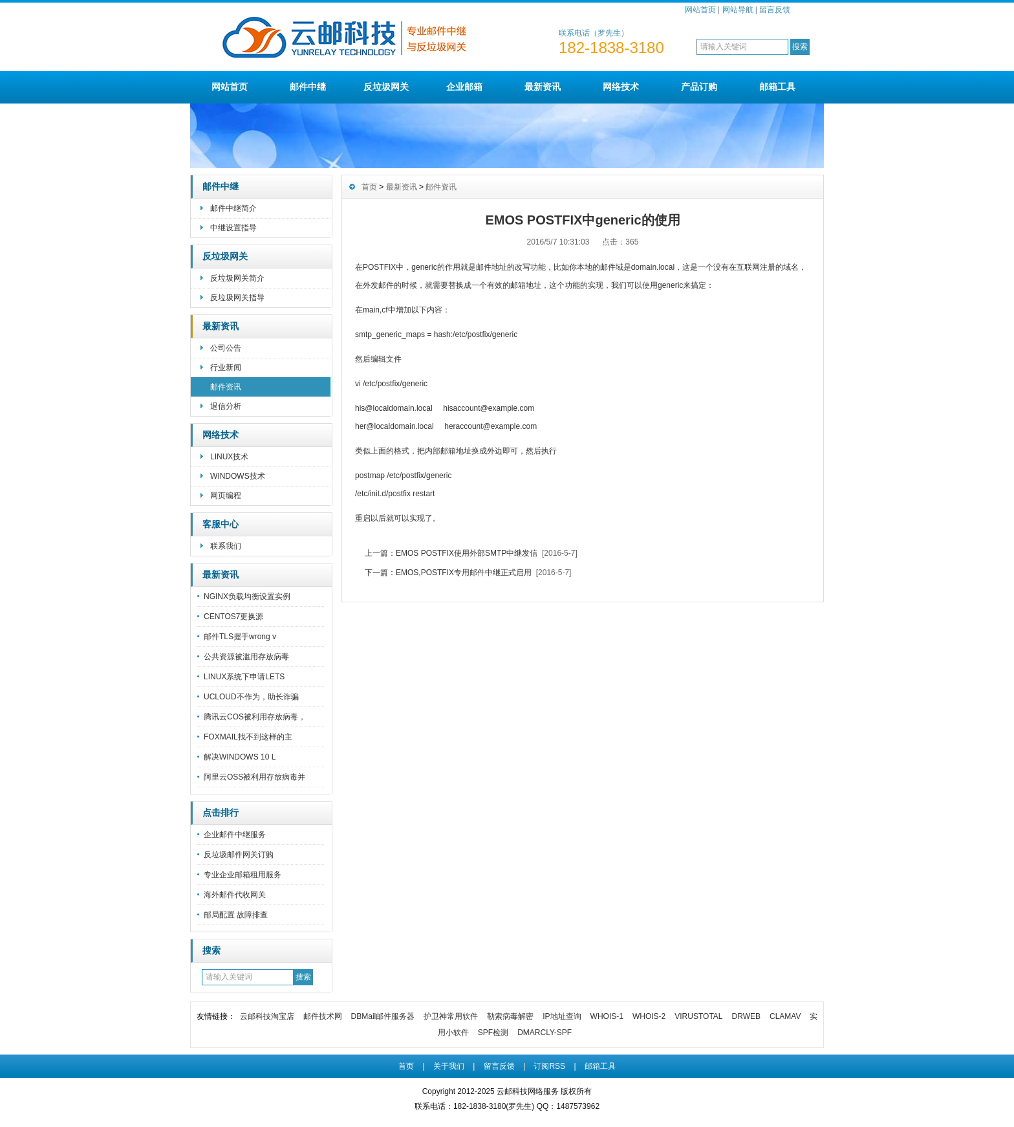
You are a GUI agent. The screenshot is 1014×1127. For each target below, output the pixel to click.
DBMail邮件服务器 (383, 1016)
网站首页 (700, 9)
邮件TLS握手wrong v (240, 636)
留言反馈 (774, 9)
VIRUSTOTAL (698, 1016)
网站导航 (737, 9)
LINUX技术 (229, 456)
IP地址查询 (562, 1016)
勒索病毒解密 (510, 1016)
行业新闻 (225, 367)
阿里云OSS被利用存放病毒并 (254, 777)
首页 (369, 186)
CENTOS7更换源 (233, 616)
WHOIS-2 (648, 1016)
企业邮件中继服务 (235, 834)
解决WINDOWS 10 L (239, 756)
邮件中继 (308, 87)
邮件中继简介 (233, 208)
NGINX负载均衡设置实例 (247, 596)
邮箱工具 (777, 87)
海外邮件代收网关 (235, 894)
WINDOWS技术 (237, 476)
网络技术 (621, 87)
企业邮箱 (464, 87)
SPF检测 (493, 1032)
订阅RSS (549, 1066)
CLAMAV (785, 1016)
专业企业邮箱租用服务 (242, 874)
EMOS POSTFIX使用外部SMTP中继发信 (466, 553)
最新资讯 (542, 87)
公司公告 (225, 348)
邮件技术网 (322, 1016)
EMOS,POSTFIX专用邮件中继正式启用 (464, 572)
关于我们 (448, 1066)
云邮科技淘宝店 (267, 1016)
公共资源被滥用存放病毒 (246, 656)
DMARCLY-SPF (544, 1032)
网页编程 (225, 495)
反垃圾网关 (386, 87)
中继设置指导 (233, 227)
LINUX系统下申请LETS (244, 676)
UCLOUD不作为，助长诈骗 (251, 696)
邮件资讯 (225, 386)
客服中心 (220, 524)
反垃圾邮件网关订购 (239, 854)
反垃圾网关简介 (237, 278)
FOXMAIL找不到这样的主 (248, 736)
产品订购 (699, 87)
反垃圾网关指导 (237, 297)
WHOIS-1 (606, 1016)
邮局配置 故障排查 (236, 914)
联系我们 (225, 546)
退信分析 (225, 406)
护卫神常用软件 (451, 1016)
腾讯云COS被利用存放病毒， (255, 716)
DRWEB (746, 1016)
